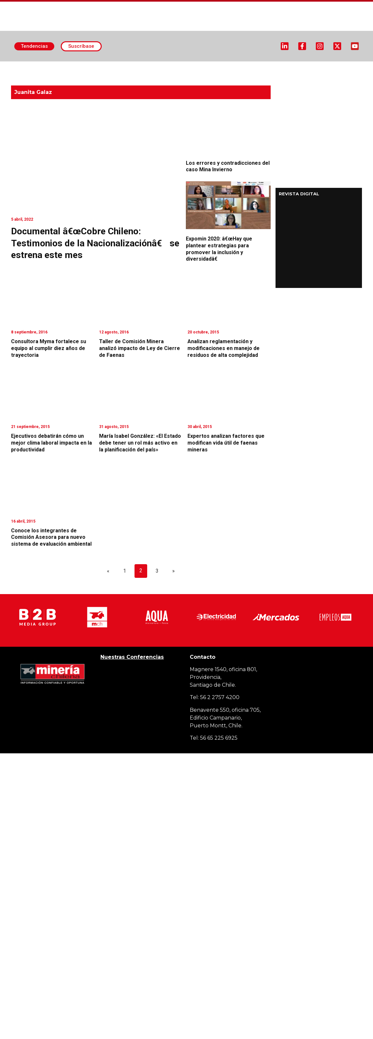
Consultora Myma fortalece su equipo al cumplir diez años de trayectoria (48, 348)
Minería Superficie (131, 66)
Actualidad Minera (63, 66)
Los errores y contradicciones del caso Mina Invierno (228, 166)
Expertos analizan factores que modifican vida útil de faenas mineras (225, 443)
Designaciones (263, 66)
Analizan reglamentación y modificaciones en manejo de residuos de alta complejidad (223, 348)
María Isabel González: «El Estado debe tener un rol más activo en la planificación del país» (140, 443)
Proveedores (310, 66)
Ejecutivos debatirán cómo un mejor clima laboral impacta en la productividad (51, 443)
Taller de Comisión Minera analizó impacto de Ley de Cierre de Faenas (139, 348)
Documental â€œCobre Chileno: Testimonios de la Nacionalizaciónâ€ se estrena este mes (95, 243)
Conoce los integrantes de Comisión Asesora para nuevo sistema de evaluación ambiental (51, 537)
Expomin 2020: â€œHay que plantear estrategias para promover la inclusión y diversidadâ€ (219, 249)
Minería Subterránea (201, 66)
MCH (181, 73)
